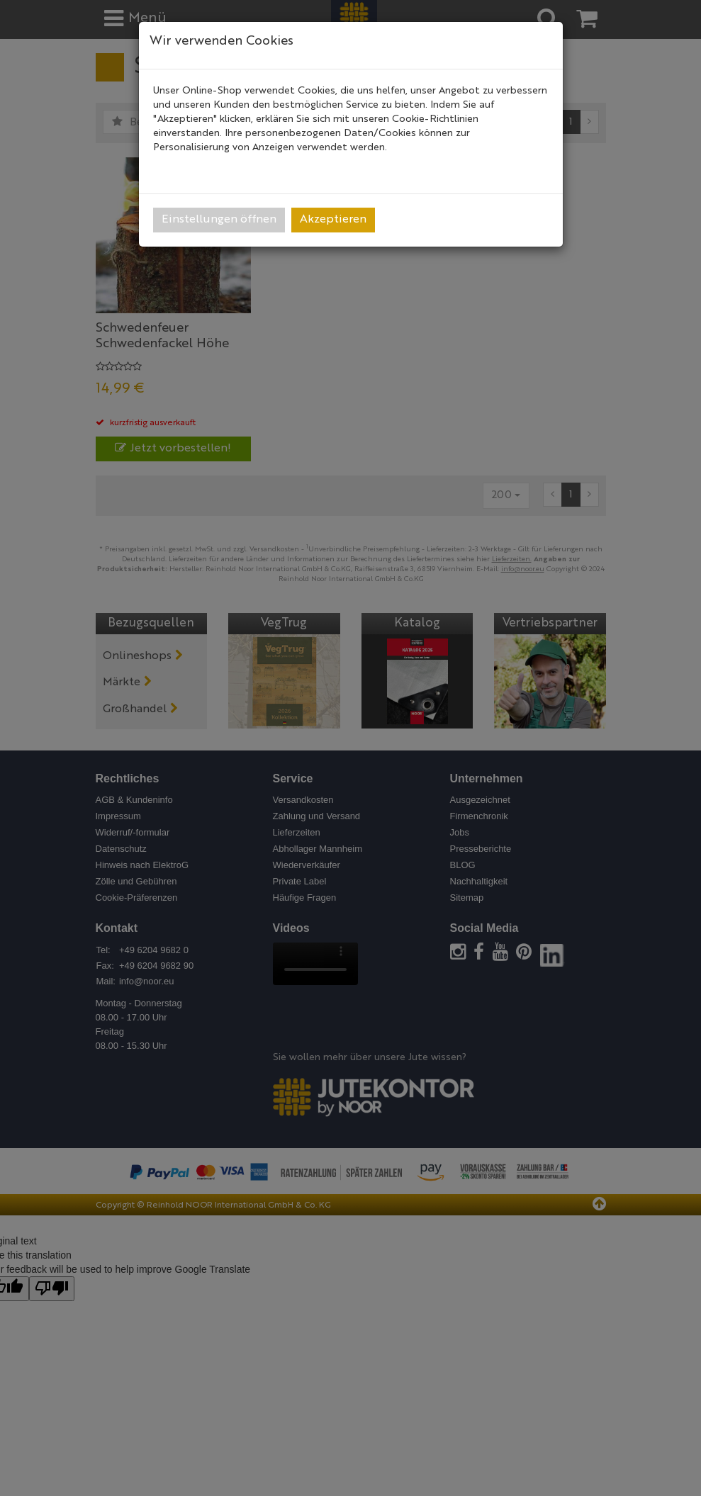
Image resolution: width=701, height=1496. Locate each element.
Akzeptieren (333, 219)
